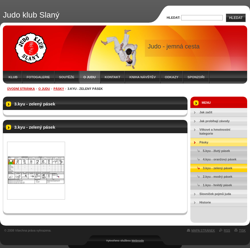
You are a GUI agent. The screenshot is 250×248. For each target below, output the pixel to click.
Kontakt (112, 77)
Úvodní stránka (21, 88)
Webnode (138, 240)
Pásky (58, 88)
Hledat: (173, 17)
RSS (227, 230)
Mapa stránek (203, 230)
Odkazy (171, 77)
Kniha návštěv (142, 77)
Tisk (242, 230)
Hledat (236, 18)
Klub (13, 77)
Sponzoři (196, 77)
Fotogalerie (38, 77)
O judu (90, 77)
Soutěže (66, 77)
